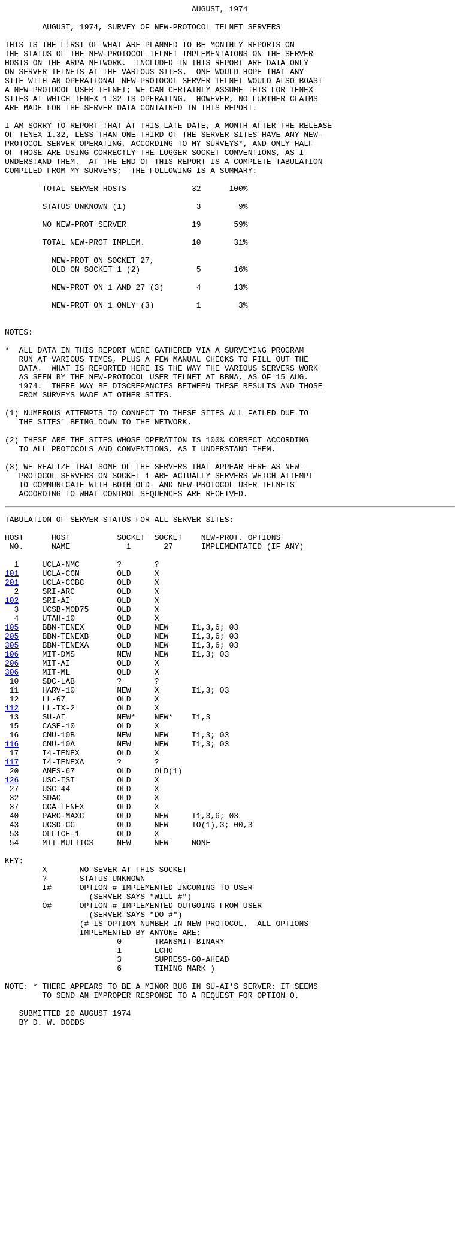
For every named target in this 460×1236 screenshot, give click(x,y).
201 (12, 695)
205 (12, 759)
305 (12, 770)
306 (12, 802)
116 (12, 888)
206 (12, 791)
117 (12, 910)
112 (12, 845)
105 (12, 748)
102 (12, 716)
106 (12, 781)
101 (12, 684)
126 (12, 932)
